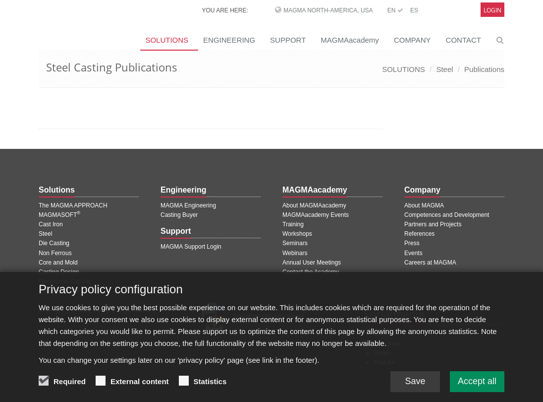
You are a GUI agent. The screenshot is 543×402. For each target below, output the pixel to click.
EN (395, 10)
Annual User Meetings (311, 262)
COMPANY (412, 40)
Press (412, 243)
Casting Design (59, 271)
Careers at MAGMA (430, 262)
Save (415, 385)
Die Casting (54, 243)
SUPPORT (288, 40)
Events (413, 253)
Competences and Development (446, 214)
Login (492, 10)
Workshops (297, 233)
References (419, 233)
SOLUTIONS (166, 40)
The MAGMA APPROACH (73, 205)
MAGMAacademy (350, 40)
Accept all (477, 385)
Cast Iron (51, 224)
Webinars (294, 253)
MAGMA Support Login (191, 246)
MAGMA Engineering (188, 205)
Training (293, 224)
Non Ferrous (55, 253)
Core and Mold (58, 262)
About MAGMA (424, 205)
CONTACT (463, 40)
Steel (444, 69)
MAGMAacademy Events (315, 214)
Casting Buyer (179, 214)
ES (414, 10)
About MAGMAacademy (314, 205)
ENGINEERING (229, 40)
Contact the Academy (310, 271)
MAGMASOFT (59, 214)
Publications (484, 69)
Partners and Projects (432, 224)
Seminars (295, 243)
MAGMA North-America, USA (328, 10)
